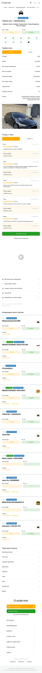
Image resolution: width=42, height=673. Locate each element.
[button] (19, 127)
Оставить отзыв (21, 233)
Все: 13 (11, 138)
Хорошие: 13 (30, 138)
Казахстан (21, 661)
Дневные (12, 52)
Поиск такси (11, 7)
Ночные (30, 52)
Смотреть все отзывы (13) (21, 238)
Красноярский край (20, 7)
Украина (29, 661)
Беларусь (13, 661)
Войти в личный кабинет (21, 606)
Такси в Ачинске (31, 7)
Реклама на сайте (13, 611)
